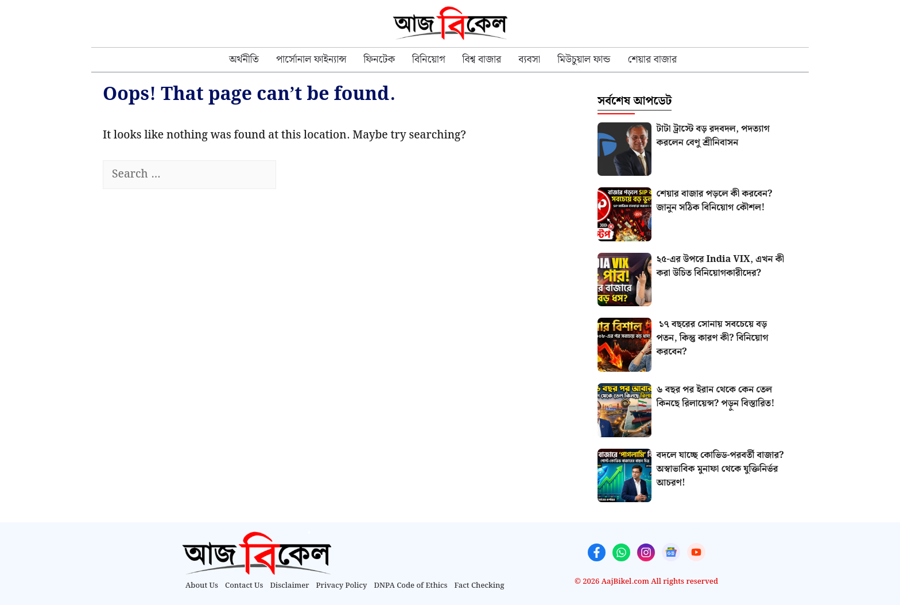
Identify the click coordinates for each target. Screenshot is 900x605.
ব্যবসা (529, 59)
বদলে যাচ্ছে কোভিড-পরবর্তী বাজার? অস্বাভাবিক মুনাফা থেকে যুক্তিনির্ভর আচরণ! (720, 469)
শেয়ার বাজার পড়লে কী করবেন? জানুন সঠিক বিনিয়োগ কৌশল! (715, 201)
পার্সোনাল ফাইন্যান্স (311, 59)
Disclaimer (289, 586)
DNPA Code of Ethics (411, 586)
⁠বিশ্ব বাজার (482, 59)
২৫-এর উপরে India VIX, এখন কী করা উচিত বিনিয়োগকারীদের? (721, 266)
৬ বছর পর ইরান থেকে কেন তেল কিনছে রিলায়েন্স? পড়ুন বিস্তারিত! (716, 397)
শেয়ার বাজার (652, 59)
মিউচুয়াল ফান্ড (583, 59)
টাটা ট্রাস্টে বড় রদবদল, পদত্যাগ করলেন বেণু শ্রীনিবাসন (713, 136)
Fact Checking (480, 586)
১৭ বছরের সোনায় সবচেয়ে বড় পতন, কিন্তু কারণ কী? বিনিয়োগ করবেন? (713, 338)
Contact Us (244, 586)
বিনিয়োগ (428, 59)
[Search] (296, 175)
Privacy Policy (341, 586)
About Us (201, 586)
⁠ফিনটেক (379, 59)
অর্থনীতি (244, 59)
